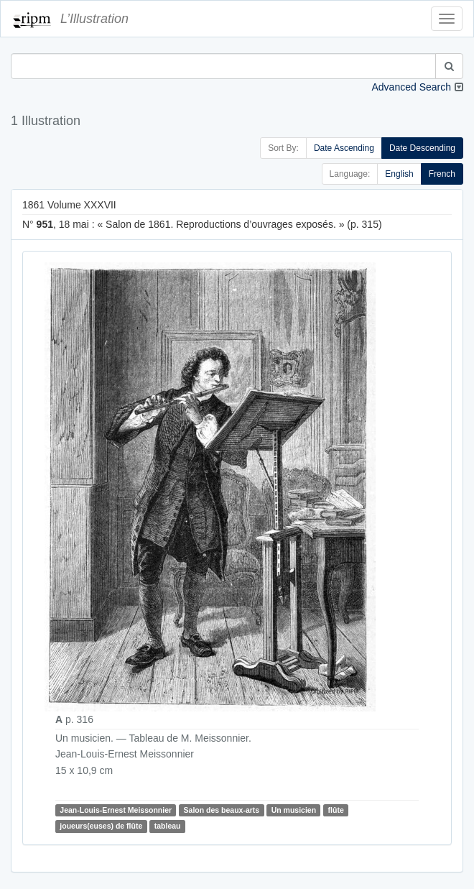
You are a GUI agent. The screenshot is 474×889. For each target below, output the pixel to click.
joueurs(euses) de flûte (101, 825)
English (399, 174)
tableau (167, 825)
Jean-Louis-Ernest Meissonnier (116, 810)
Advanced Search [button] (411, 87)
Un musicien (293, 810)
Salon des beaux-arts (222, 810)
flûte (336, 810)
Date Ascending (344, 148)
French (442, 174)
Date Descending (422, 148)
